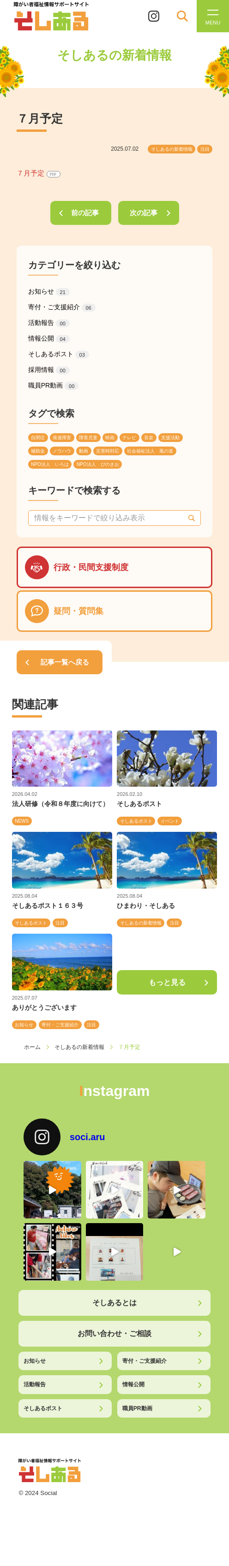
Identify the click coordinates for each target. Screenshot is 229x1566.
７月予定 (38, 173)
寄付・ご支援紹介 (62, 307)
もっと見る (167, 982)
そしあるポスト (58, 354)
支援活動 (170, 437)
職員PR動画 (53, 386)
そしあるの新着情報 (172, 149)
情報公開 (49, 339)
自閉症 (38, 437)
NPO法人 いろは (50, 464)
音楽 (148, 437)
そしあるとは (114, 1302)
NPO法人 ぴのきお (98, 464)
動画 (83, 450)
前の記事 (85, 213)
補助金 (38, 450)
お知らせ (49, 292)
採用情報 (49, 370)
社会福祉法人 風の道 (150, 450)
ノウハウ (62, 450)
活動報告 (49, 323)
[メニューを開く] (213, 16)
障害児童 (88, 437)
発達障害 (62, 437)
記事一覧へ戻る (65, 662)
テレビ (129, 437)
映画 (109, 437)
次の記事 (143, 213)
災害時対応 (107, 450)
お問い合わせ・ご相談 (114, 1333)
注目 (205, 149)
